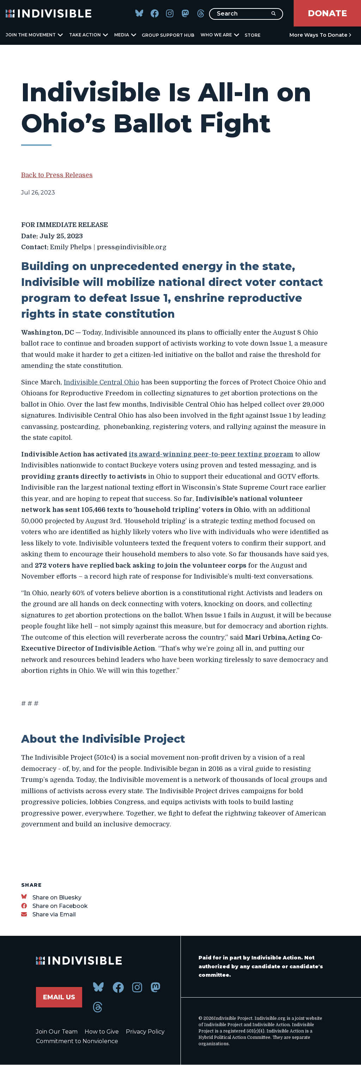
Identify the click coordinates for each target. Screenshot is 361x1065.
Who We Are (219, 34)
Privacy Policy (145, 1031)
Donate (327, 13)
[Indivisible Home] (49, 13)
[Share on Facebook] (54, 906)
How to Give (102, 1031)
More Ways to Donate (318, 35)
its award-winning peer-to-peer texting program (211, 454)
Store (253, 35)
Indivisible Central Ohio (101, 382)
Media (124, 34)
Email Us (59, 997)
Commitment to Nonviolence (77, 1041)
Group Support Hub (168, 35)
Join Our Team (57, 1031)
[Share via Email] (48, 914)
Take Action (88, 34)
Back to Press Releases (57, 175)
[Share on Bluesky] (51, 897)
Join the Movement (34, 34)
